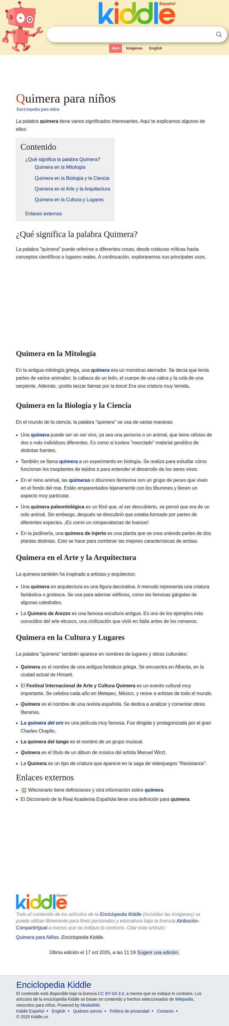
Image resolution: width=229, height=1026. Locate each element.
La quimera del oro (42, 722)
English (155, 48)
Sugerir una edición (157, 952)
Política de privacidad (129, 1011)
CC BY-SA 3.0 (111, 993)
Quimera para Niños (37, 937)
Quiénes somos (87, 1011)
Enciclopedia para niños (38, 109)
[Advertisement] (114, 71)
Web (115, 48)
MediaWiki (90, 1005)
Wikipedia (184, 999)
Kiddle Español (30, 1011)
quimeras (79, 480)
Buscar (219, 34)
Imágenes (134, 48)
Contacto (165, 1011)
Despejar (207, 35)
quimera (100, 370)
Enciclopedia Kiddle (121, 914)
